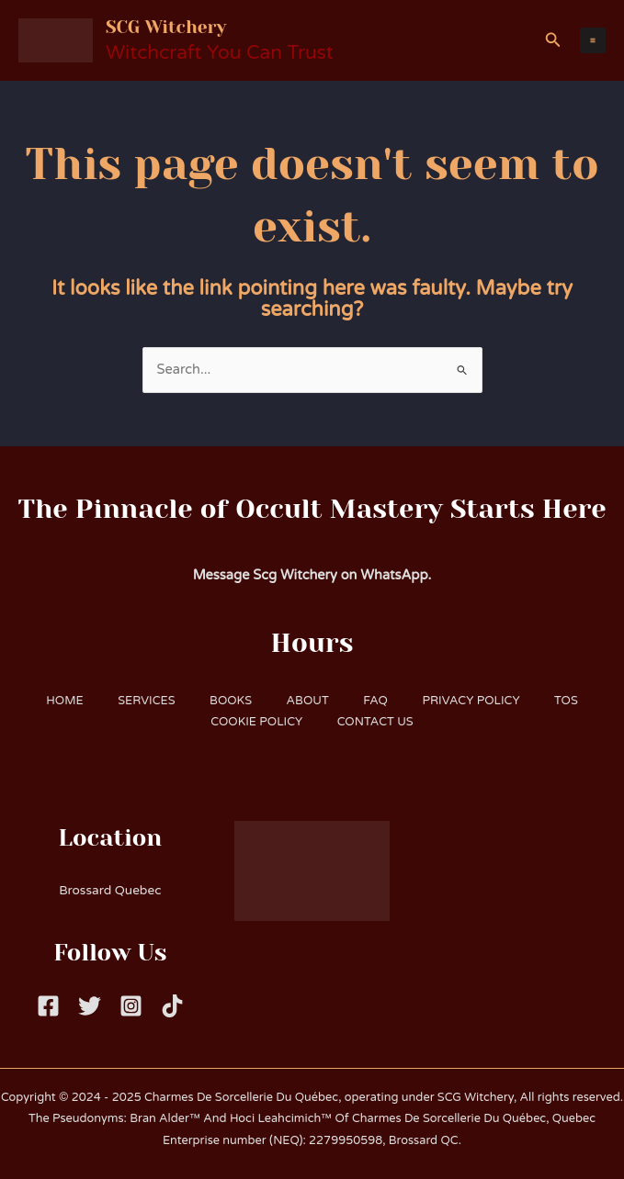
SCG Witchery (185, 26)
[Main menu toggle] (593, 40)
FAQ (378, 700)
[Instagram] (130, 1005)
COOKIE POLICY (255, 721)
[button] (553, 40)
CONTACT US (376, 721)
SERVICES (141, 700)
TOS (573, 700)
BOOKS (229, 700)
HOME (58, 700)
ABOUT (308, 700)
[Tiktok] (172, 1005)
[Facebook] (48, 1005)
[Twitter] (89, 1005)
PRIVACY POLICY (475, 700)
